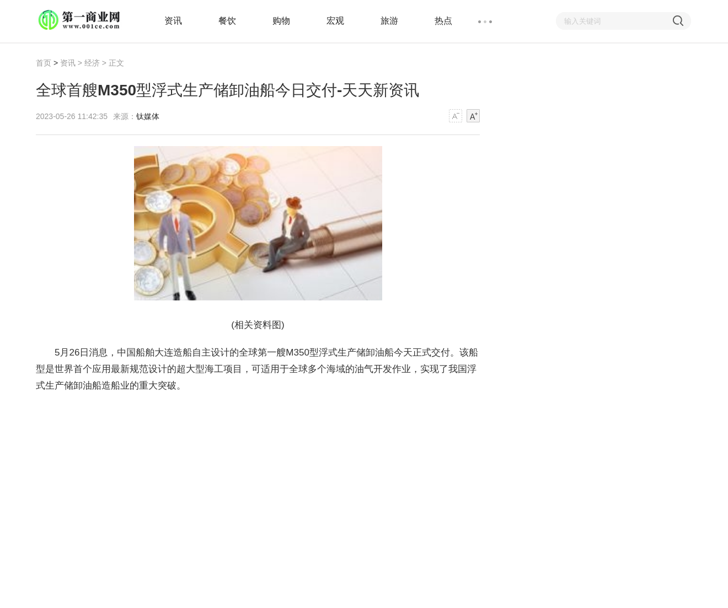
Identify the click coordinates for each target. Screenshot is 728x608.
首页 (43, 62)
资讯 (173, 20)
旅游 (389, 20)
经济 (92, 62)
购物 (281, 20)
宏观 (335, 20)
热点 (443, 20)
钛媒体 (147, 116)
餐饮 (227, 20)
